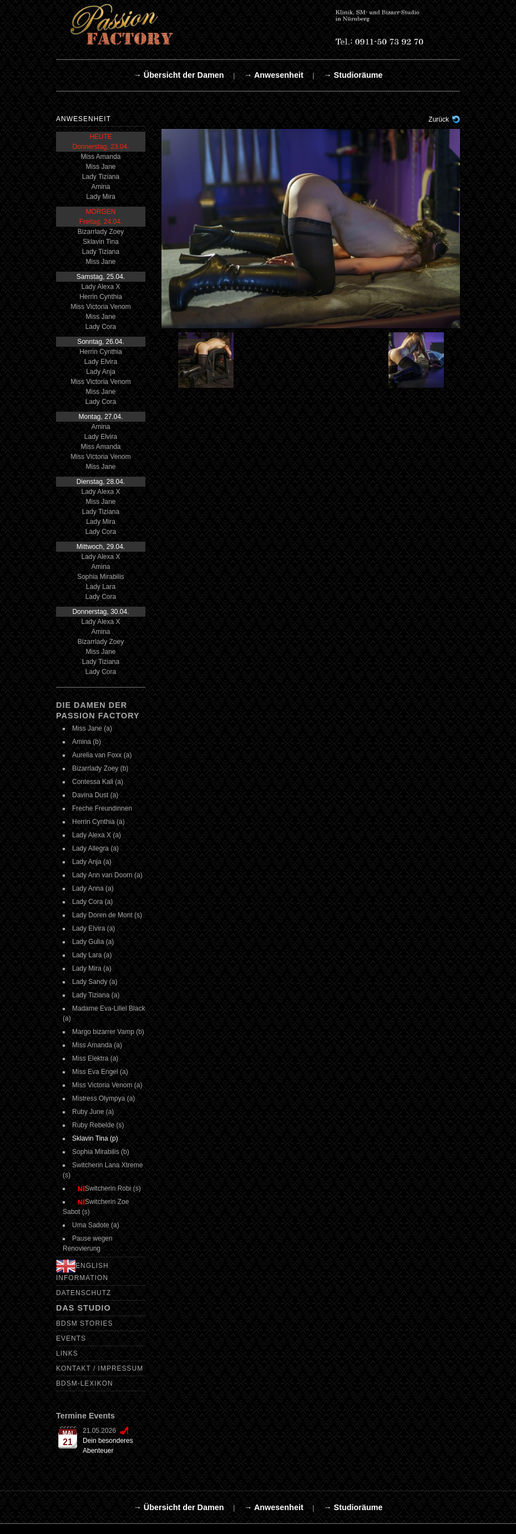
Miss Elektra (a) (95, 1058)
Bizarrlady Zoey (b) (100, 768)
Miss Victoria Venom (100, 307)
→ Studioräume (352, 75)
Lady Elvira (100, 362)
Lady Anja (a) (92, 862)
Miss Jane (100, 167)
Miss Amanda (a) (97, 1045)
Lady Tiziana (100, 177)
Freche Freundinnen (102, 808)
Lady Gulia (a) (93, 942)
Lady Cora (100, 327)
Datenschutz (83, 1293)
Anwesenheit (83, 119)
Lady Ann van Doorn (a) (107, 875)
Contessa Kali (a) (97, 782)
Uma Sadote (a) (95, 1225)
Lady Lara (100, 587)
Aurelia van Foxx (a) (101, 755)
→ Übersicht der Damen (178, 75)
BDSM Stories (84, 1323)
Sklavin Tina (101, 242)
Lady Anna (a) (93, 888)
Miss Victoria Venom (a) (107, 1085)
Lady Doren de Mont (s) (107, 915)
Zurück (438, 119)
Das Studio (83, 1307)
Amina (100, 187)
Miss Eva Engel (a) (100, 1072)
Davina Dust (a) (95, 795)
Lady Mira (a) (92, 968)
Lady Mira (100, 197)
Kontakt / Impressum (99, 1368)
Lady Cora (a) (92, 902)
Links (67, 1353)
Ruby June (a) (93, 1112)
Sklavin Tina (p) (95, 1138)
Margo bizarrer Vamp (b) (108, 1032)
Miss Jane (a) (92, 728)
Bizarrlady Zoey (101, 232)
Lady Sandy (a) (94, 982)
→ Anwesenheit (273, 75)
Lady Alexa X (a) (96, 835)
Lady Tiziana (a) (95, 995)
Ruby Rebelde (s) (98, 1125)
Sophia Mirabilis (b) (100, 1152)
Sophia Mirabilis (100, 577)
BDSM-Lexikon (84, 1383)
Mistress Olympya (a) (103, 1098)
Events (71, 1338)
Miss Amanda (100, 157)
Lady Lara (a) (92, 955)
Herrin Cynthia (100, 297)
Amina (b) (86, 742)
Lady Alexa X (100, 287)
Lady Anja (100, 372)
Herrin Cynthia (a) (98, 822)
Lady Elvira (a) (93, 928)
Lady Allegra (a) (95, 848)
